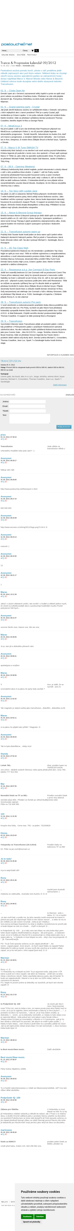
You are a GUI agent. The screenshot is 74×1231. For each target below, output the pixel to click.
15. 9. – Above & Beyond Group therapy (21, 212)
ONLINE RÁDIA (8, 55)
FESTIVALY (32, 55)
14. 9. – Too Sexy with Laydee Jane (19, 191)
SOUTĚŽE (21, 55)
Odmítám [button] (40, 1217)
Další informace (60, 385)
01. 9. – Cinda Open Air (13, 90)
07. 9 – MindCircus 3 (11, 126)
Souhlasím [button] (27, 1217)
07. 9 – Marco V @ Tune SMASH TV (19, 147)
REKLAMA (4, 1202)
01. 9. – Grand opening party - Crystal (20, 107)
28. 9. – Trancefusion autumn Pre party (21, 302)
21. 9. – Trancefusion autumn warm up (20, 231)
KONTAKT (14, 1202)
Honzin (18, 66)
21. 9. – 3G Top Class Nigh (14, 248)
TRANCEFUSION (11, 361)
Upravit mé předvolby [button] (31, 1222)
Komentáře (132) (28, 66)
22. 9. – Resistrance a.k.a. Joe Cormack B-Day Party (28, 269)
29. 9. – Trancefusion (11, 321)
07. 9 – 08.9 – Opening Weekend (18, 166)
